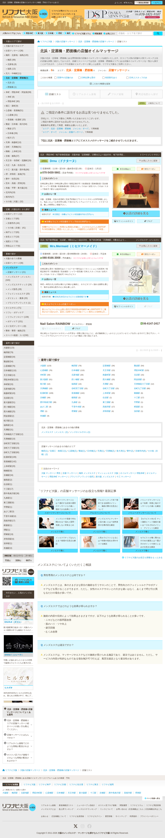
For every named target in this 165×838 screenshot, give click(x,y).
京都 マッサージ (69, 473)
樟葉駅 (137, 407)
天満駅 (106, 384)
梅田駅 (75, 366)
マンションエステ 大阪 (108, 473)
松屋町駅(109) (10, 457)
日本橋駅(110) (10, 370)
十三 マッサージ (123, 476)
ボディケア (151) (14, 321)
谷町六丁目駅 (109, 388)
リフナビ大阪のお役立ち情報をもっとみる (142, 557)
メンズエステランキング (87, 809)
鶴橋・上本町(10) (12, 151)
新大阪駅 (44, 379)
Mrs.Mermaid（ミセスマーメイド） (69, 246)
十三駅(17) (8, 489)
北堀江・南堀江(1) (58, 451)
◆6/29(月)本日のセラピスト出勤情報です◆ (70, 297)
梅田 (67, 33)
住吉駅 (106, 397)
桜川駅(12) (8, 420)
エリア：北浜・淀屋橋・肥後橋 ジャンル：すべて (66, 128)
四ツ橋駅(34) (9, 407)
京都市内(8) (140, 451)
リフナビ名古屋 (76, 784)
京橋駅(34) (8, 475)
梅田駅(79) (8, 352)
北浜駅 (137, 375)
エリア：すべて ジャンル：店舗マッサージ (63, 132)
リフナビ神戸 (45, 784)
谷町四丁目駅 (78, 388)
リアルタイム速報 (48, 805)
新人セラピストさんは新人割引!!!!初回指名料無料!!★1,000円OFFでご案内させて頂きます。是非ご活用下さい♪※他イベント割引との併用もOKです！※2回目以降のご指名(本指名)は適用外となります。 (74, 310)
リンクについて (106, 809)
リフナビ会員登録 (76, 816)
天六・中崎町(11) (12, 73)
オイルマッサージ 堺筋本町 (132, 473)
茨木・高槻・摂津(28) (14, 183)
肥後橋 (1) (11, 87)
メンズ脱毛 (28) (14, 289)
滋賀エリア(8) (11, 241)
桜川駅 (43, 384)
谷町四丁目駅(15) (11, 443)
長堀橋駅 (76, 393)
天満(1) (101, 451)
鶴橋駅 (137, 393)
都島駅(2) (8, 480)
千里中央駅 (77, 407)
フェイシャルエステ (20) (18, 294)
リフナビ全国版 (10, 785)
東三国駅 (107, 402)
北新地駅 (76, 375)
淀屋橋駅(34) (9, 357)
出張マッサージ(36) (13, 51)
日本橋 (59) (12, 133)
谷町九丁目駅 (140, 388)
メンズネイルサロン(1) (80, 432)
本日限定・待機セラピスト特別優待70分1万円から (73, 214)
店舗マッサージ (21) (16, 272)
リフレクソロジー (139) (17, 317)
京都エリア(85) (11, 218)
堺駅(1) (7, 530)
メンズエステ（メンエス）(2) (54, 432)
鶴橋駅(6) (8, 471)
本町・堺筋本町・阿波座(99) (17, 92)
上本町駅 (107, 393)
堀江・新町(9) (11, 106)
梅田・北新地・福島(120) (16, 55)
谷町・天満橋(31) (12, 147)
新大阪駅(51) (9, 402)
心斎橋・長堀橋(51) (13, 110)
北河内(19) (9, 192)
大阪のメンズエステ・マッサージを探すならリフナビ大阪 (84, 833)
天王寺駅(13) (9, 375)
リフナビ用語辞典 (153, 805)
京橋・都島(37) (11, 156)
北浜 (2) (10, 82)
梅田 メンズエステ (87, 473)
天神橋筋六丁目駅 (142, 384)
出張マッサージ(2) (13, 214)
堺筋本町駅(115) (11, 379)
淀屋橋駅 (107, 366)
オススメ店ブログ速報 (107, 805)
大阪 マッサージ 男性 (50, 473)
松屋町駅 (44, 393)
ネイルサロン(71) (12, 308)
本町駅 (43, 375)
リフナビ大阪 (30, 784)
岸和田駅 (107, 411)
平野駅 (137, 402)
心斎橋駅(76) (9, 366)
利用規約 (133, 816)
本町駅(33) (8, 384)
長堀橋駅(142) (10, 461)
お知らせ (44, 816)
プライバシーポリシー (149, 816)
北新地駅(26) (9, 389)
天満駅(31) (8, 429)
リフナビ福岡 (108, 784)
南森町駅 (107, 375)
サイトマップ (121, 816)
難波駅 (137, 366)
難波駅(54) (8, 361)
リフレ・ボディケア (14, 312)
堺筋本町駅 (139, 370)
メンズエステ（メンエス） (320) (19, 278)
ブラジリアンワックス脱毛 (82, 476)
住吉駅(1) (8, 484)
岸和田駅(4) (9, 539)
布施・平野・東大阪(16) (15, 188)
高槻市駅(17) (9, 521)
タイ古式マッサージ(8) (15, 326)
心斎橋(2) (72, 451)
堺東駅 (75, 411)
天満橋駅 (44, 388)
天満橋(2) (110, 451)
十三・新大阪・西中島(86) (16, 169)
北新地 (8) (11, 64)
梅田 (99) (11, 60)
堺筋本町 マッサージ (58, 476)
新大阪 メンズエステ (105, 476)
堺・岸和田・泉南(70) (14, 174)
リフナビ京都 (60, 784)
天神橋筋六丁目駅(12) (13, 434)
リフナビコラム (136, 805)
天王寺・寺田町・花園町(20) (17, 160)
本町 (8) (10, 97)
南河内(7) (9, 197)
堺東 (59, 33)
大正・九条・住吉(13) (14, 165)
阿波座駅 (138, 379)
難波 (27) (11, 128)
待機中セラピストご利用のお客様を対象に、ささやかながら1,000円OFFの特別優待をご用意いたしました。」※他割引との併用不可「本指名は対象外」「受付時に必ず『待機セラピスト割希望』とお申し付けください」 (74, 228)
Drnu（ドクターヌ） (59, 161)
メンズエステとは (48, 809)
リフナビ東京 (92, 784)
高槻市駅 (107, 407)
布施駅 (43, 416)
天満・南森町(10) (12, 142)
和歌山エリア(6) (12, 246)
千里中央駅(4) (10, 516)
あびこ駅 (44, 407)
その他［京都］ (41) (16, 228)
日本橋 (49, 33)
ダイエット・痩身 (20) (17, 298)
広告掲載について (59, 816)
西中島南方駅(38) (11, 493)
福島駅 (75, 384)
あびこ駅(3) (9, 511)
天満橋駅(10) (9, 439)
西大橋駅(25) (9, 411)
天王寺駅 (107, 370)
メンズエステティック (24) (19, 284)
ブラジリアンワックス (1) (18, 303)
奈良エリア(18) (11, 237)
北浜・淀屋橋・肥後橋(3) (16, 78)
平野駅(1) (8, 507)
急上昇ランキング (66, 809)
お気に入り (109, 34)
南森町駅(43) (9, 393)
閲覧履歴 (97, 34)
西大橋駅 (107, 379)
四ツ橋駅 (76, 379)
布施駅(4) (8, 548)
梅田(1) (44, 451)
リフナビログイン (94, 816)
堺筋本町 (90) (13, 101)
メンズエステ (11, 267)
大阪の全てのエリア (14, 46)
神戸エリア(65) (11, 232)
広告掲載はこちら (136, 809)
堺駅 (42, 411)
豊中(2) (130, 451)
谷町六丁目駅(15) (11, 448)
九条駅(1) (8, 498)
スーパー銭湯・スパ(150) (16, 335)
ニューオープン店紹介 (86, 805)
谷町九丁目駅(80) (11, 452)
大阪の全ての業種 (13, 258)
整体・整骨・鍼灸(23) (14, 330)
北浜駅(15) (8, 398)
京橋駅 (43, 397)
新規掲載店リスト (66, 805)
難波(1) (82, 451)
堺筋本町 (28, 33)
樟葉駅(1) (8, 525)
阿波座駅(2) (9, 416)
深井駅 (137, 411)
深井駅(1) (8, 543)
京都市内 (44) (13, 223)
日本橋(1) (91, 451)
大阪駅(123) (9, 348)
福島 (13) (11, 69)
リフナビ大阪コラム (81, 34)
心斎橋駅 (44, 370)
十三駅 (137, 397)
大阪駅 (43, 366)
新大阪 (39, 33)
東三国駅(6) (9, 502)
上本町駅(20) (9, 466)
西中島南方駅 (46, 402)
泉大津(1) (120, 451)
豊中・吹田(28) (11, 179)
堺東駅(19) (8, 534)
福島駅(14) (8, 425)
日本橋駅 (76, 370)
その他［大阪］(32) (13, 201)
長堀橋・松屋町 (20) (16, 119)
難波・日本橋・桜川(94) (15, 124)
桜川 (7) (10, 138)
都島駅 (75, 397)
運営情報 (108, 816)
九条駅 (75, 402)
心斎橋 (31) (12, 115)
